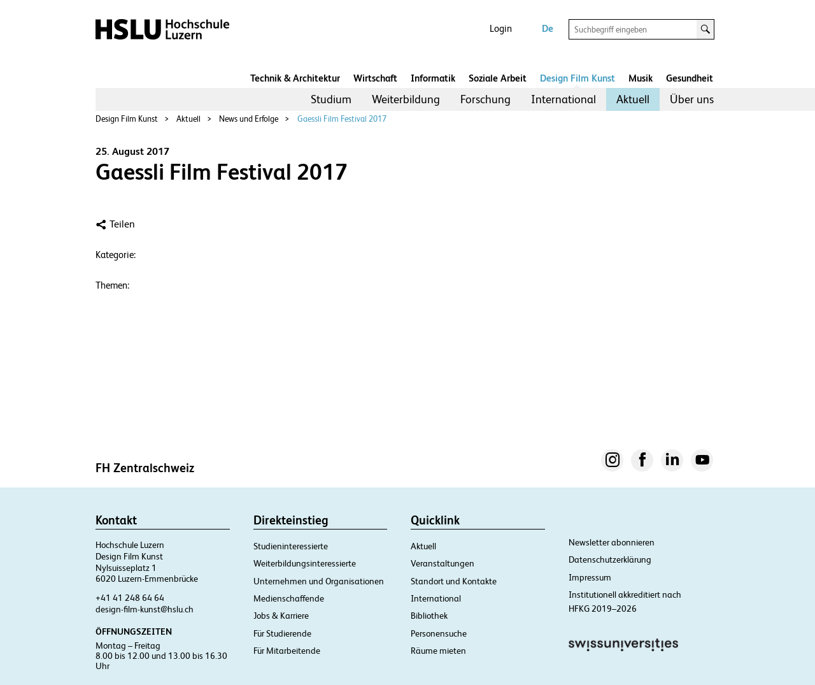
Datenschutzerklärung (610, 559)
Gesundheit (689, 78)
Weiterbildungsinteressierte (304, 563)
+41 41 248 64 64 (130, 598)
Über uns (692, 99)
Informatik (433, 78)
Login (501, 28)
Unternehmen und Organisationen (318, 581)
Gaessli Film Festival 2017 (341, 119)
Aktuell (632, 99)
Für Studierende (282, 633)
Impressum (590, 577)
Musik (640, 78)
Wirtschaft (375, 78)
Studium (331, 99)
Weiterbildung (406, 99)
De (547, 28)
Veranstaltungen (442, 563)
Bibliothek (429, 615)
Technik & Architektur (295, 78)
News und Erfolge (248, 119)
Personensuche (439, 633)
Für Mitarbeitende (286, 650)
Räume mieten (438, 650)
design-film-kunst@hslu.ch (145, 609)
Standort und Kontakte (454, 581)
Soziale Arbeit (498, 78)
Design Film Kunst (577, 78)
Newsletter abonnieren (612, 542)
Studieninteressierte (290, 546)
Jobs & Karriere (281, 615)
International (563, 99)
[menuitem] (331, 99)
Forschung (485, 99)
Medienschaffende (288, 598)
